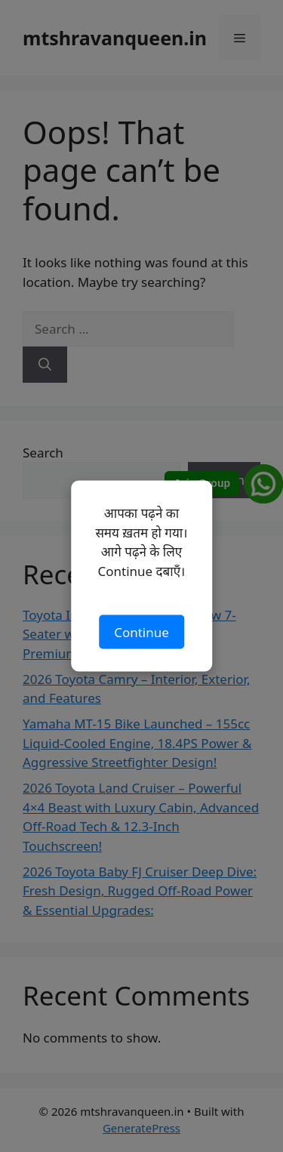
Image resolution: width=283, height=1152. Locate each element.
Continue (141, 631)
